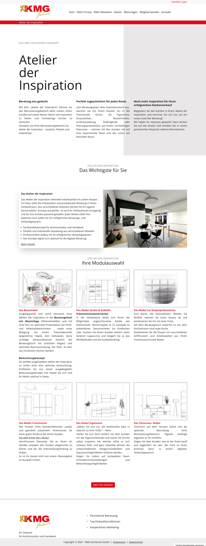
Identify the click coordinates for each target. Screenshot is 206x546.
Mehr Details (28, 244)
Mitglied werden (149, 12)
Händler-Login (179, 1)
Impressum (119, 542)
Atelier (118, 12)
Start (72, 12)
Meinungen (131, 12)
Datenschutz (136, 542)
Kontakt (166, 12)
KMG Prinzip (84, 12)
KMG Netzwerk (103, 12)
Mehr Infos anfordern (103, 485)
